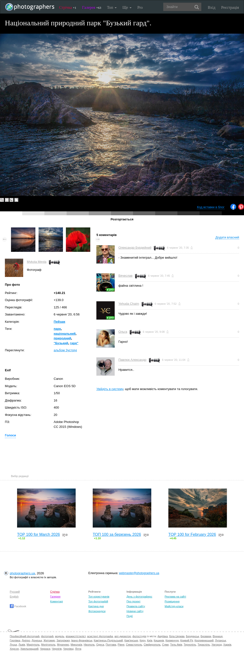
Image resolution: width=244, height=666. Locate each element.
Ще (127, 7)
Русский (15, 591)
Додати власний (227, 237)
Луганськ (220, 640)
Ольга (122, 331)
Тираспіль (204, 644)
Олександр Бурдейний (134, 247)
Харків (227, 644)
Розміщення (172, 601)
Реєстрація (230, 7)
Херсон (14, 648)
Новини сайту (134, 611)
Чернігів (56, 648)
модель (59, 636)
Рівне (121, 644)
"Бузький (61, 343)
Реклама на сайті (175, 596)
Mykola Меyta (36, 262)
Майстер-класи (174, 606)
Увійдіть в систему (109, 389)
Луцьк (13, 644)
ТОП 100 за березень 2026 (117, 534)
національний (65, 333)
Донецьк (36, 640)
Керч (142, 640)
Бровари (206, 636)
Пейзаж (59, 321)
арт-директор (122, 636)
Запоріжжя (63, 640)
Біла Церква (176, 636)
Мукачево (63, 644)
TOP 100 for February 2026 (192, 534)
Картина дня (96, 606)
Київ (149, 640)
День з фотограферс (139, 596)
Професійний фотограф (25, 636)
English (14, 596)
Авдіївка (163, 636)
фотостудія (139, 636)
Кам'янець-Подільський (108, 640)
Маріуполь (33, 644)
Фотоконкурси (96, 611)
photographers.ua (22, 573)
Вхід (211, 7)
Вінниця (218, 636)
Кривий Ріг (186, 640)
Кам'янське (131, 640)
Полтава (111, 644)
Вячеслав (125, 275)
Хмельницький (29, 648)
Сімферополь (152, 644)
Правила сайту (135, 606)
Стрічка (67, 7)
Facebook (18, 606)
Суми (165, 644)
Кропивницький (204, 640)
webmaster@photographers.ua (139, 573)
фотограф (47, 636)
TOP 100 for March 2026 (38, 534)
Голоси (10, 435)
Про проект (133, 601)
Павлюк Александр (132, 360)
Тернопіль (190, 644)
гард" (74, 343)
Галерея (91, 7)
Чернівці (68, 648)
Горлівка (15, 640)
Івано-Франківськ (81, 640)
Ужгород (217, 644)
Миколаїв (76, 644)
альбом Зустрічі (65, 350)
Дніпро (26, 640)
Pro (140, 7)
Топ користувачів (98, 596)
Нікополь (89, 644)
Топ (111, 7)
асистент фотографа (100, 636)
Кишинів (159, 640)
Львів (22, 644)
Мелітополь (48, 644)
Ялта (78, 648)
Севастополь (134, 644)
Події (129, 616)
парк (57, 329)
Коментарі (56, 601)
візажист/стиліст (75, 636)
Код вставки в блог (210, 207)
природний (62, 338)
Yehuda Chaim (128, 303)
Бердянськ (192, 636)
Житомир (49, 640)
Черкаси (45, 648)
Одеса (100, 644)
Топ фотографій (98, 601)
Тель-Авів (176, 644)
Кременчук (172, 640)
